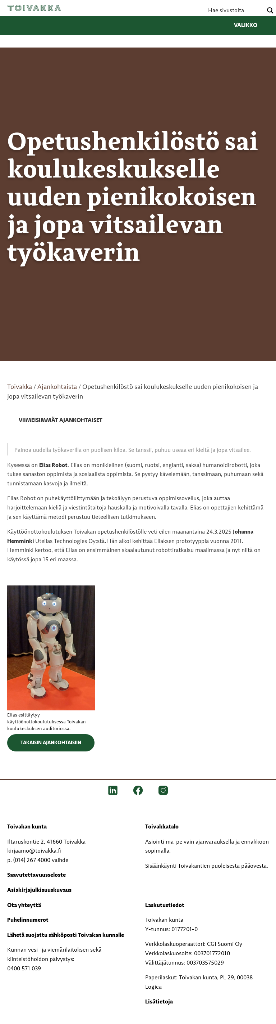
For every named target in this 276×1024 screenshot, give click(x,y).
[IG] (163, 790)
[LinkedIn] (112, 790)
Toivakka (34, 8)
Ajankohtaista (57, 387)
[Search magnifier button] (270, 10)
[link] (54, 421)
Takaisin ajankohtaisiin (50, 742)
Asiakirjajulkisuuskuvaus (39, 890)
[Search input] (234, 10)
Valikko (251, 25)
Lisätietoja (159, 1002)
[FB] (138, 790)
